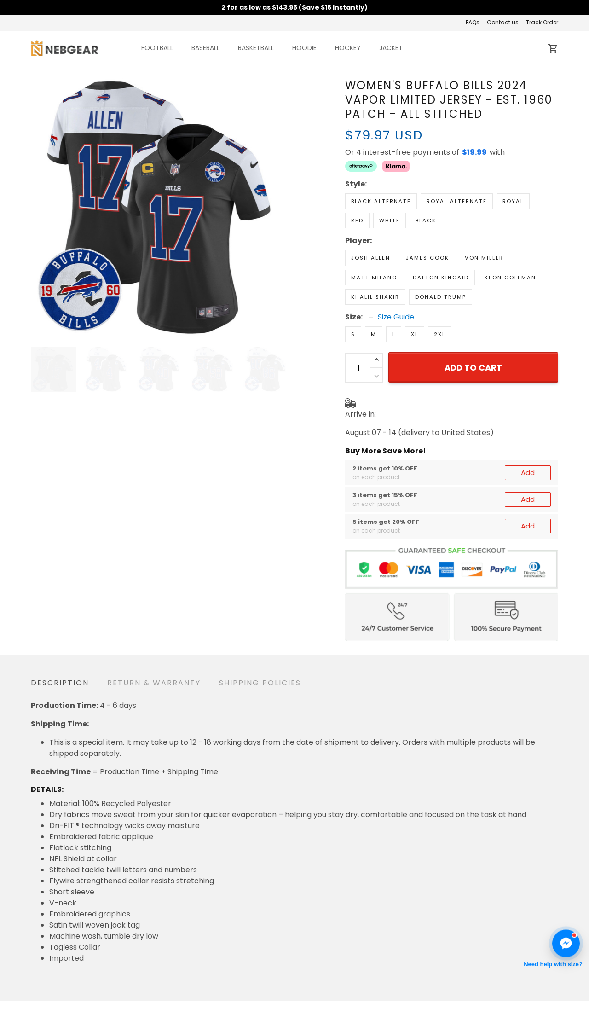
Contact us (503, 22)
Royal (513, 201)
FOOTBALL (157, 47)
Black (426, 220)
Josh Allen (370, 257)
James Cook (427, 257)
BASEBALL (205, 47)
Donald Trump (440, 297)
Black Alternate (381, 201)
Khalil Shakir (375, 297)
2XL (439, 334)
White (389, 220)
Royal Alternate (457, 201)
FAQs (472, 22)
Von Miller (484, 257)
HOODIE (304, 47)
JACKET (391, 47)
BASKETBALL (256, 47)
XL (414, 334)
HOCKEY (348, 47)
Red (357, 220)
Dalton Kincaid (441, 277)
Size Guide (396, 317)
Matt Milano (374, 277)
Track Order (542, 22)
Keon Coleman (510, 277)
